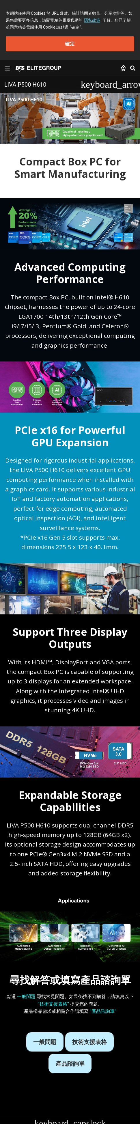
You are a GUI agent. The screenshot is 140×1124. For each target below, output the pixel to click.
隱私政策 (92, 20)
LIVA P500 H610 (25, 84)
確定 (70, 43)
